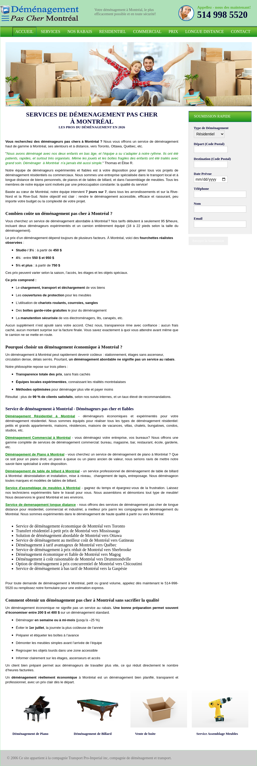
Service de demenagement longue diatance (41, 505)
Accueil (24, 31)
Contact (240, 31)
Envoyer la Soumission (208, 241)
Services (50, 31)
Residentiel (112, 31)
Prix (173, 31)
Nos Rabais (79, 31)
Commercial (147, 31)
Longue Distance (204, 31)
